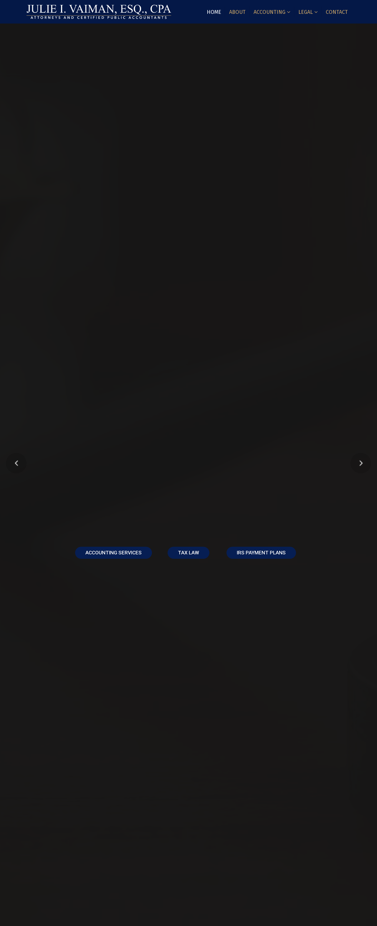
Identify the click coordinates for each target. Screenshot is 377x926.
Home (214, 12)
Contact (337, 12)
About (237, 12)
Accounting (269, 12)
